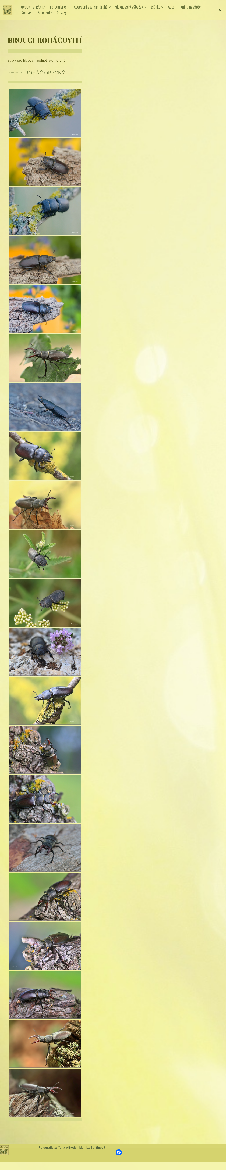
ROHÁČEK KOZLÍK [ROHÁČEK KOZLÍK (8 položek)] (16, 73)
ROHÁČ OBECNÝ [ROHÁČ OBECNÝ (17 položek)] (45, 72)
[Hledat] (220, 10)
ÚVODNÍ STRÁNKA (33, 7)
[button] (68, 7)
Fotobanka (44, 12)
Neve (6, 1166)
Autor (172, 7)
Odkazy (62, 12)
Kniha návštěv (190, 7)
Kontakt (27, 12)
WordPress (28, 1166)
